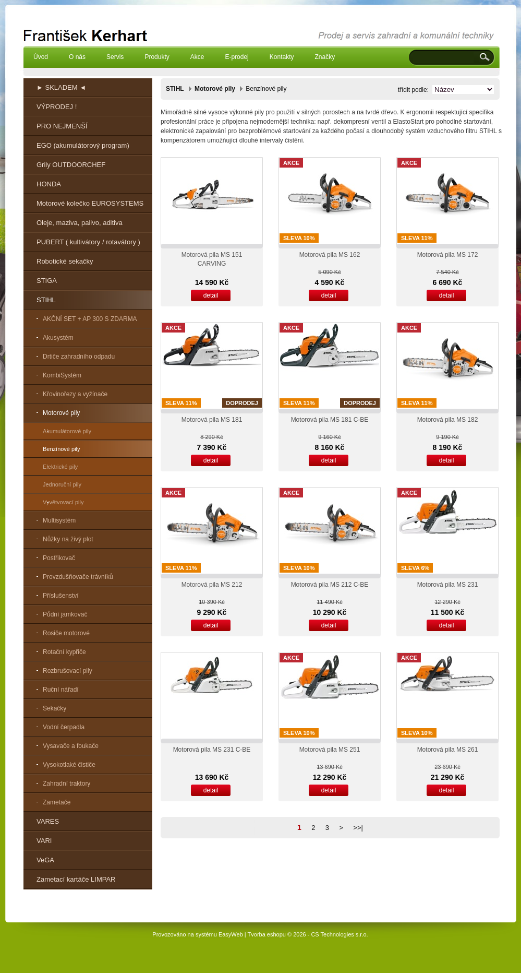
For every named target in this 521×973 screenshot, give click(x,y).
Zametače (56, 802)
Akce (197, 57)
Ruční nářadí (61, 689)
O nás (77, 57)
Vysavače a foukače (71, 746)
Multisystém (59, 520)
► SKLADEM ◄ (61, 87)
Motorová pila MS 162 (329, 254)
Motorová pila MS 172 (447, 254)
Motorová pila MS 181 (212, 419)
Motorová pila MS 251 (329, 749)
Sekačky (54, 708)
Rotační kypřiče (64, 652)
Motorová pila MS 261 (447, 749)
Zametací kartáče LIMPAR (76, 879)
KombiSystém (62, 375)
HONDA (49, 184)
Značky (324, 57)
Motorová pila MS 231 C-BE (212, 749)
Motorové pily (61, 413)
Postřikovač (59, 558)
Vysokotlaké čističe (69, 764)
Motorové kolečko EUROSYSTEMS (90, 203)
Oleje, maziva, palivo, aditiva (80, 223)
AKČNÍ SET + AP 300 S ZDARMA (90, 319)
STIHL (46, 300)
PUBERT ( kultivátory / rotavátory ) (88, 242)
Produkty (156, 57)
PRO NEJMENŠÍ (62, 126)
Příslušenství (61, 595)
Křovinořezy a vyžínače (75, 394)
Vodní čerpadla (63, 727)
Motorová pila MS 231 (447, 584)
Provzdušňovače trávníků (78, 576)
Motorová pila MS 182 (447, 419)
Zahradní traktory (66, 783)
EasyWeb (231, 934)
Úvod (40, 57)
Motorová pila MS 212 (212, 584)
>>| (358, 828)
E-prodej (236, 57)
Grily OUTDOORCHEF (71, 165)
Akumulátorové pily (67, 431)
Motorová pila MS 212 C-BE (330, 584)
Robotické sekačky (65, 261)
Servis (115, 57)
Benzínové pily (61, 449)
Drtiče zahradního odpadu (79, 356)
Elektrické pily (60, 467)
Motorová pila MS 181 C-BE (330, 419)
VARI (44, 841)
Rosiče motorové (66, 633)
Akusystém (58, 337)
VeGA (45, 860)
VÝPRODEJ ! (57, 107)
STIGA (47, 280)
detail (211, 295)
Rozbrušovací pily (67, 670)
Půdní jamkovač (65, 614)
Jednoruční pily (62, 484)
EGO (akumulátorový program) (83, 145)
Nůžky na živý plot (68, 539)
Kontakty (282, 57)
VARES (48, 821)
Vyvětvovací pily (63, 502)
